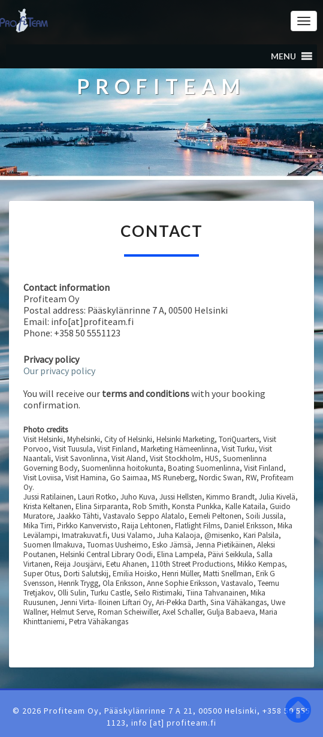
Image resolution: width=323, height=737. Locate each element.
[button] (283, 56)
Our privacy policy (59, 371)
